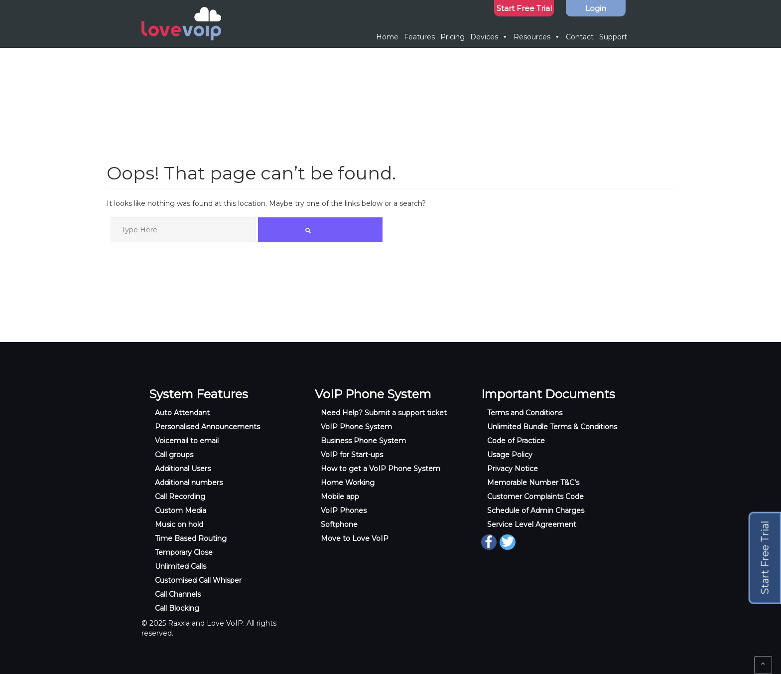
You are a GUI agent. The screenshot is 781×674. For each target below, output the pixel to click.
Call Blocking (177, 608)
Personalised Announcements (207, 426)
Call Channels (178, 594)
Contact (580, 36)
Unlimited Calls (180, 566)
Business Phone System (363, 440)
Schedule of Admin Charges (535, 510)
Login (595, 8)
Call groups (174, 454)
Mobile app (340, 496)
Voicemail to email (187, 440)
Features (419, 36)
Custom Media (180, 510)
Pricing (452, 36)
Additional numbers (189, 482)
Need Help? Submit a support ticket (384, 412)
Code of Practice (516, 440)
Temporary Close (184, 552)
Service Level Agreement (531, 524)
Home (387, 36)
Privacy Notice (512, 468)
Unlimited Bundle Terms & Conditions (552, 426)
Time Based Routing (191, 538)
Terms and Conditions (524, 412)
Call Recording (180, 496)
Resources (537, 36)
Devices (489, 36)
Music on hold (179, 524)
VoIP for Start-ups (352, 454)
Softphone (339, 524)
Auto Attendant (182, 412)
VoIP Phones (344, 510)
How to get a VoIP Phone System (380, 468)
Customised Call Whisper (198, 580)
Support (613, 36)
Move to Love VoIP (355, 538)
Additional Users (183, 468)
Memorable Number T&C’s (533, 482)
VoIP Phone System (356, 426)
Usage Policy (509, 454)
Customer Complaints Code (535, 496)
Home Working (348, 482)
